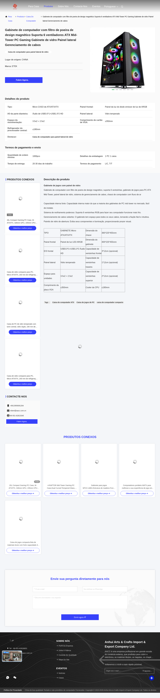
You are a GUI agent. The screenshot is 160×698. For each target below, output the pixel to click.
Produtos (48, 6)
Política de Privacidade (13, 690)
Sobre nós (63, 6)
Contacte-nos (80, 6)
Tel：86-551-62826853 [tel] (17, 648)
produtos (20, 17)
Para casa (33, 6)
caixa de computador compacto (110, 302)
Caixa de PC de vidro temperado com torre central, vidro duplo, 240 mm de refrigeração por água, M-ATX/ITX (21, 326)
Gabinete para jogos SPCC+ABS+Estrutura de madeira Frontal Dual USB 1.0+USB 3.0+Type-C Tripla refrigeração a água (99, 486)
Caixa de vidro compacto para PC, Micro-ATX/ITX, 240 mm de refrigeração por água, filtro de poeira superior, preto (22, 378)
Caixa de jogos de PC (85, 302)
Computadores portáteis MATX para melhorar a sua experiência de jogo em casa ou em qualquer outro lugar (137, 486)
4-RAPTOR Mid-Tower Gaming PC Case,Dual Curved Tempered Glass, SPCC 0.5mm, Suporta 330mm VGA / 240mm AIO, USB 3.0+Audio (61, 486)
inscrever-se (147, 671)
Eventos (96, 6)
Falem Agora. (24, 80)
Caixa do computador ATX (63, 302)
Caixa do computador (31, 19)
